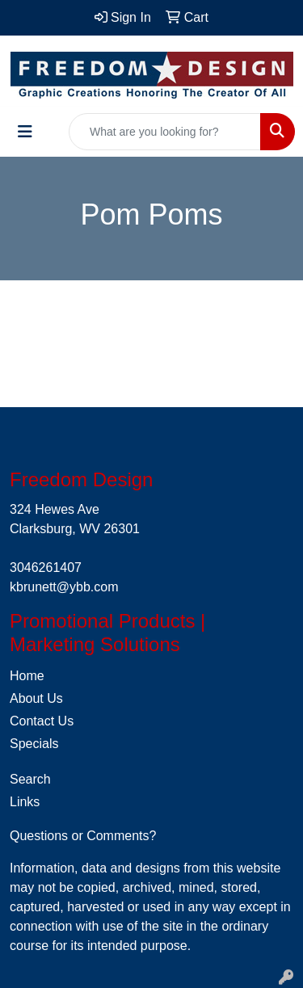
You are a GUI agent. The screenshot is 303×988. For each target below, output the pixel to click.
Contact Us (42, 721)
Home (27, 676)
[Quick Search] (165, 131)
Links (25, 802)
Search (30, 779)
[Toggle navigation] (25, 131)
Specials (34, 743)
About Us (36, 698)
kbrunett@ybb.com (64, 587)
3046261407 (46, 567)
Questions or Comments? (83, 836)
